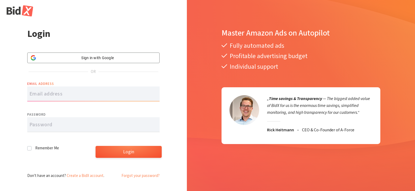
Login (128, 152)
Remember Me (47, 148)
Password (36, 114)
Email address (40, 83)
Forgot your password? (140, 176)
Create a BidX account (85, 176)
